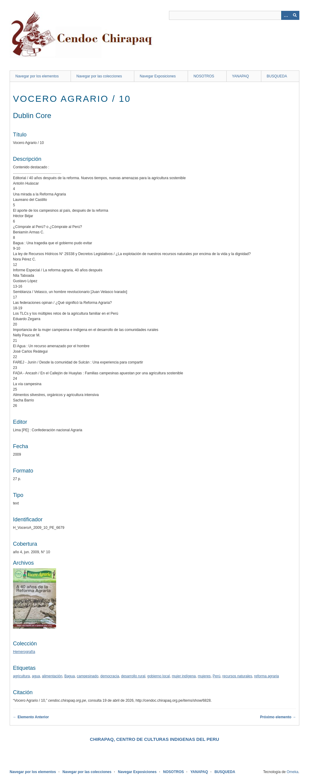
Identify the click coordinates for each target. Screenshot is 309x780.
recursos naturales (237, 676)
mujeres (204, 676)
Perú (216, 676)
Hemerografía (24, 652)
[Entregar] (294, 15)
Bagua (69, 676)
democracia (109, 676)
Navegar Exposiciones (158, 76)
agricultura (21, 676)
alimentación (52, 676)
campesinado (87, 676)
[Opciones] (285, 15)
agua (36, 676)
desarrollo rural (133, 676)
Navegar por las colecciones (99, 76)
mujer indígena (184, 676)
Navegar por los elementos (37, 76)
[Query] (234, 15)
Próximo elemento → (278, 717)
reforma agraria (266, 676)
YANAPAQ (240, 76)
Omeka (292, 772)
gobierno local (158, 676)
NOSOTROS (203, 76)
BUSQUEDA (277, 76)
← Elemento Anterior (31, 717)
